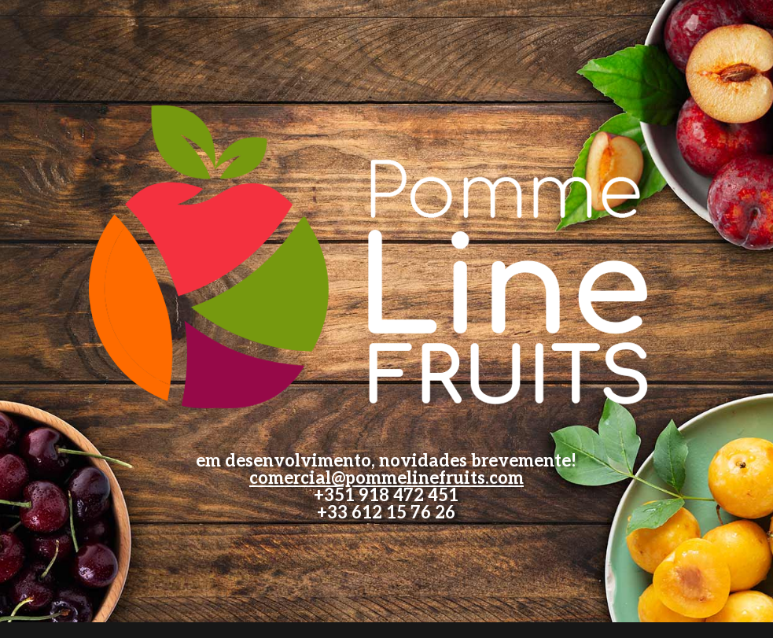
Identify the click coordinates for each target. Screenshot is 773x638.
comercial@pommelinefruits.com (386, 478)
